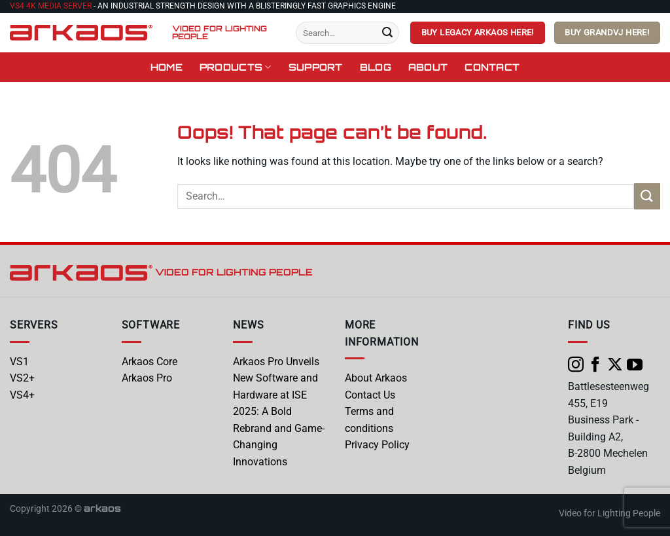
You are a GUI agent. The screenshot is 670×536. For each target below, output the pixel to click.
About (428, 67)
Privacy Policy (377, 444)
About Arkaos (376, 378)
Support (316, 67)
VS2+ (22, 378)
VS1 (19, 361)
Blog (375, 67)
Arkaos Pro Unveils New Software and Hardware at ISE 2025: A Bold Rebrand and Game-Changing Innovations (279, 412)
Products (236, 67)
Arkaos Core (149, 361)
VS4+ (22, 395)
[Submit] (387, 33)
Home (166, 67)
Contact (492, 67)
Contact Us (370, 395)
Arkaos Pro (147, 378)
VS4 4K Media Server (51, 5)
